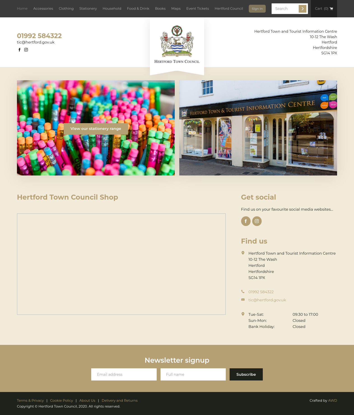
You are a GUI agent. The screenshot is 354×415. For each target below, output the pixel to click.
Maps (176, 8)
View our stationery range (95, 128)
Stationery (88, 8)
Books (160, 8)
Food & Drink (138, 8)
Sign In (257, 8)
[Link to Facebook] (19, 50)
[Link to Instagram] (26, 50)
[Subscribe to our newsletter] (246, 374)
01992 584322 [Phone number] (39, 36)
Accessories (43, 8)
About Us (87, 400)
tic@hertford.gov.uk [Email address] (35, 42)
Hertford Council (229, 8)
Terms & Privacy (30, 400)
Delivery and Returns (119, 400)
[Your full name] (193, 374)
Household (111, 8)
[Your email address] (124, 374)
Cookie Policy (61, 400)
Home (22, 8)
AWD (332, 400)
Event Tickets (197, 8)
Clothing (66, 8)
